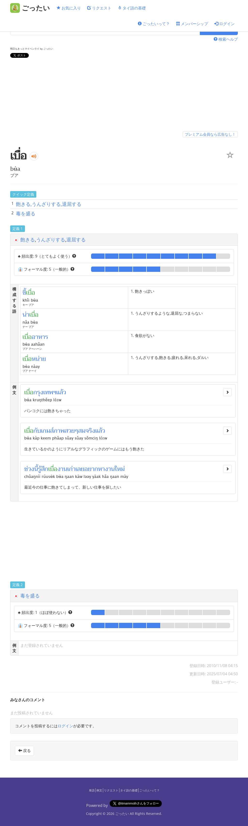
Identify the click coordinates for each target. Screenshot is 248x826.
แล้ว (61, 392)
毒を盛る (25, 213)
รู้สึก (43, 469)
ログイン (224, 23)
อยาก (91, 469)
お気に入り (69, 8)
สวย (70, 431)
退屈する (76, 239)
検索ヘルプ (226, 39)
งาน (62, 469)
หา (101, 469)
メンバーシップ (192, 23)
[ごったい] (30, 8)
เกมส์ (47, 431)
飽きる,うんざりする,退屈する (48, 204)
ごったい (122, 813)
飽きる (27, 239)
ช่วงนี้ (31, 469)
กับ (37, 431)
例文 (99, 790)
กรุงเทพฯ (44, 392)
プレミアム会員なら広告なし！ (210, 134)
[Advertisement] (124, 95)
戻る (24, 750)
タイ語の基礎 (132, 8)
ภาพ (59, 431)
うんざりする (50, 239)
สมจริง (86, 431)
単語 (92, 790)
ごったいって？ (154, 23)
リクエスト (99, 8)
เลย (80, 469)
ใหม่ (120, 469)
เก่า (71, 469)
